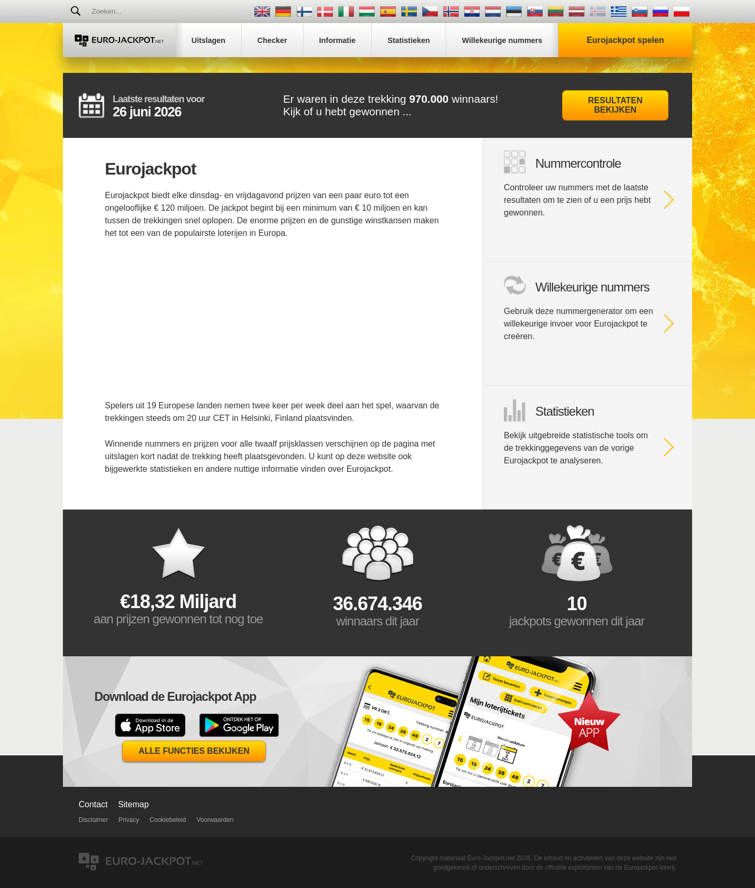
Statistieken (564, 411)
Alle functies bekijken (194, 750)
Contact (93, 804)
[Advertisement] (272, 326)
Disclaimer (93, 820)
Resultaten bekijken (615, 105)
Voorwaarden (215, 820)
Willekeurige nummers (592, 287)
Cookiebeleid (167, 820)
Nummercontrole (578, 163)
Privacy (128, 820)
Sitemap (133, 804)
